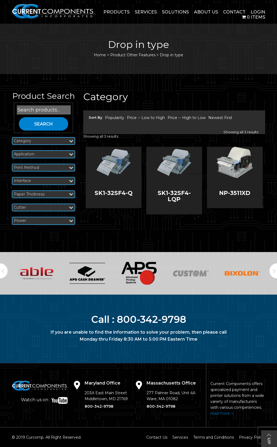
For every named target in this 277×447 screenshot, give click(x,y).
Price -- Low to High (146, 117)
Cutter (43, 207)
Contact (234, 12)
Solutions (175, 12)
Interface (43, 181)
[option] (35, 273)
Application (43, 154)
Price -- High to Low (187, 117)
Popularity (114, 117)
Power (43, 221)
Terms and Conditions (213, 437)
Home (100, 55)
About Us (206, 12)
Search (43, 124)
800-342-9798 (151, 319)
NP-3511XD (234, 193)
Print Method (43, 168)
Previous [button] (4, 270)
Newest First (220, 117)
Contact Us (156, 437)
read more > (221, 413)
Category (43, 141)
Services (146, 12)
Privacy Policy (252, 437)
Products (116, 12)
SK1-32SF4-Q (114, 193)
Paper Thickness (43, 194)
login (258, 12)
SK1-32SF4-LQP (174, 196)
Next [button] (273, 270)
